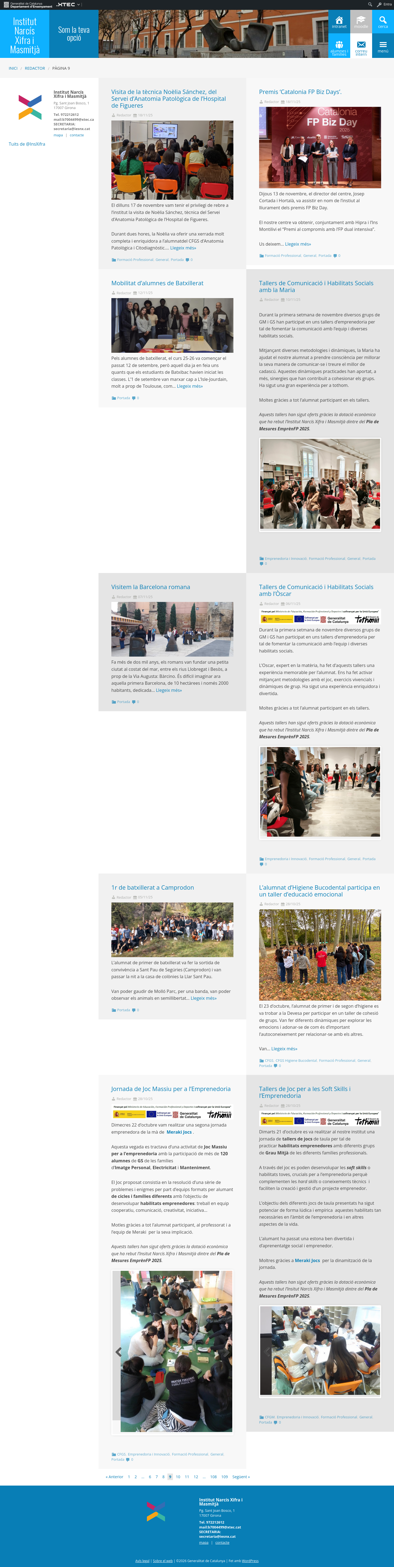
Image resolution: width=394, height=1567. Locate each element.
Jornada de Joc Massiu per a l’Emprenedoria (171, 1089)
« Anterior (114, 1476)
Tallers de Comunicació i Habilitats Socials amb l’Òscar (316, 590)
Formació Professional (135, 259)
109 (224, 1476)
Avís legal (142, 1561)
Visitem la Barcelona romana (150, 587)
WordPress (250, 1561)
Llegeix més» (183, 248)
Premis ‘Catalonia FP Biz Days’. (301, 92)
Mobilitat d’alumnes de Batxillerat (157, 283)
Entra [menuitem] (388, 4)
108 (213, 1476)
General (162, 259)
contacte (77, 135)
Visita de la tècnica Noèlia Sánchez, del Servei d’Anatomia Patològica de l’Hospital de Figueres (168, 98)
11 (187, 1476)
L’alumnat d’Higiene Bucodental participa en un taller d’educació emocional (319, 890)
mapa (58, 135)
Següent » (241, 1476)
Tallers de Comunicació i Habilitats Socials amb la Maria (316, 286)
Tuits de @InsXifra (27, 144)
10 (178, 1476)
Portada (177, 259)
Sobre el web (163, 1561)
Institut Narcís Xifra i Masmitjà (25, 35)
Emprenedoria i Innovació (286, 558)
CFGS (269, 1060)
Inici (13, 68)
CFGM (269, 1417)
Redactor (35, 68)
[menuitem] (28, 4)
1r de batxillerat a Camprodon (152, 887)
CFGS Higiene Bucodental (296, 1060)
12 (196, 1476)
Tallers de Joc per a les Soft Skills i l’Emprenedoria (304, 1092)
